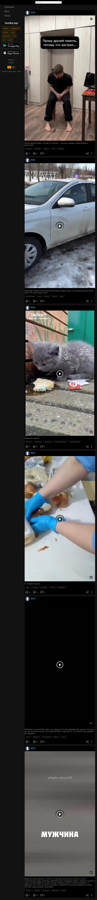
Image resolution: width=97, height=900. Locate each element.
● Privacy (11, 60)
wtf (4, 40)
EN (9, 67)
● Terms (11, 62)
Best (7, 11)
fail (14, 36)
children (5, 28)
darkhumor (6, 36)
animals (5, 32)
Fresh (7, 15)
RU (13, 67)
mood (10, 40)
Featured (9, 6)
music (13, 32)
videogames (15, 28)
